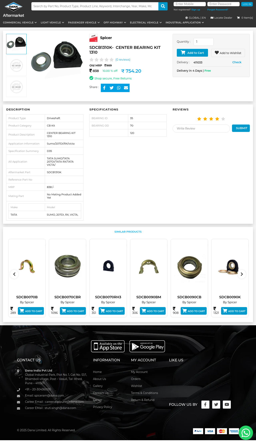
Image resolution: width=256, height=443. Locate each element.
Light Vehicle (51, 22)
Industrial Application (183, 22)
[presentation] (14, 274)
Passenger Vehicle (82, 22)
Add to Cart (192, 52)
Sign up (195, 9)
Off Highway (113, 22)
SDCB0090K (234, 297)
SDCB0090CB (193, 297)
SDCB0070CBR (71, 297)
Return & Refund (142, 400)
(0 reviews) (122, 59)
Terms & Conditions (144, 393)
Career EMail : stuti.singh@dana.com (50, 408)
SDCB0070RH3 (112, 297)
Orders (136, 379)
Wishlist (136, 386)
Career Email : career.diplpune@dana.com (54, 402)
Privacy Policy (102, 407)
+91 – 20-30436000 (38, 389)
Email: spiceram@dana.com (44, 395)
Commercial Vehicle (18, 22)
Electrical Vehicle (144, 22)
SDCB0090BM (152, 297)
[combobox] (204, 42)
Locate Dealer (221, 17)
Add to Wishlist (228, 53)
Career (97, 400)
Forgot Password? (217, 9)
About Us (99, 379)
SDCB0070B (31, 297)
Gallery (98, 386)
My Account (139, 372)
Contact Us (100, 393)
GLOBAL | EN (195, 17)
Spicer (106, 37)
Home (97, 372)
